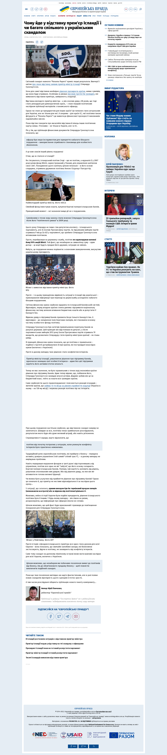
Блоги (84, 3)
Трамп (99, 16)
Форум (79, 3)
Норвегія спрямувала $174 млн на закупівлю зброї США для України (122, 114)
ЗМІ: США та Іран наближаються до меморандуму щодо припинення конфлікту (122, 137)
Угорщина (114, 16)
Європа (74, 3)
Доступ (120, 3)
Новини (27, 16)
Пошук (53, 16)
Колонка (110, 205)
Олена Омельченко (133, 343)
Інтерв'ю (40, 16)
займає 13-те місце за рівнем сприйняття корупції (67, 386)
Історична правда (92, 3)
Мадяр (79, 16)
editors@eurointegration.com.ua (89, 713)
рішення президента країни (72, 91)
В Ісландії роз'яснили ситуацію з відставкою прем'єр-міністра (54, 639)
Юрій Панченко (121, 343)
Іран (94, 16)
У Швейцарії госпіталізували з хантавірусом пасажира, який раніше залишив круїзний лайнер (123, 121)
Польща (106, 16)
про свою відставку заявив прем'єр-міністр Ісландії (56, 84)
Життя (99, 3)
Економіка (68, 3)
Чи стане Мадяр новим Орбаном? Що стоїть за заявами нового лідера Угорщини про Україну (119, 188)
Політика (61, 3)
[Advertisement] (63, 680)
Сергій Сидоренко (123, 195)
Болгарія (61, 16)
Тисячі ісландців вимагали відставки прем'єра (47, 657)
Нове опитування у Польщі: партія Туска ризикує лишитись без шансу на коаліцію (125, 145)
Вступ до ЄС (71, 16)
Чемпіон (104, 3)
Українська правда (51, 3)
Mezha (115, 3)
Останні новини (114, 93)
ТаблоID (110, 3)
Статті (33, 16)
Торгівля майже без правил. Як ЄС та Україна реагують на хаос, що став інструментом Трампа (123, 338)
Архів (47, 16)
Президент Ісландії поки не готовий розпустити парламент (53, 648)
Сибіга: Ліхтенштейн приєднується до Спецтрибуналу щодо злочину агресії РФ (124, 129)
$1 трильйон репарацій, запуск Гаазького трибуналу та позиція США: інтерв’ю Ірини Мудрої (123, 291)
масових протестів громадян (81, 94)
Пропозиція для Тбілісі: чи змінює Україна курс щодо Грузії (120, 238)
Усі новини (109, 149)
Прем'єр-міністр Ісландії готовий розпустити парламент (52, 653)
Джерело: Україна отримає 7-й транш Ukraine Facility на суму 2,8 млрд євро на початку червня (125, 106)
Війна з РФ (87, 16)
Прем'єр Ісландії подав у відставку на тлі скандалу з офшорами (55, 644)
